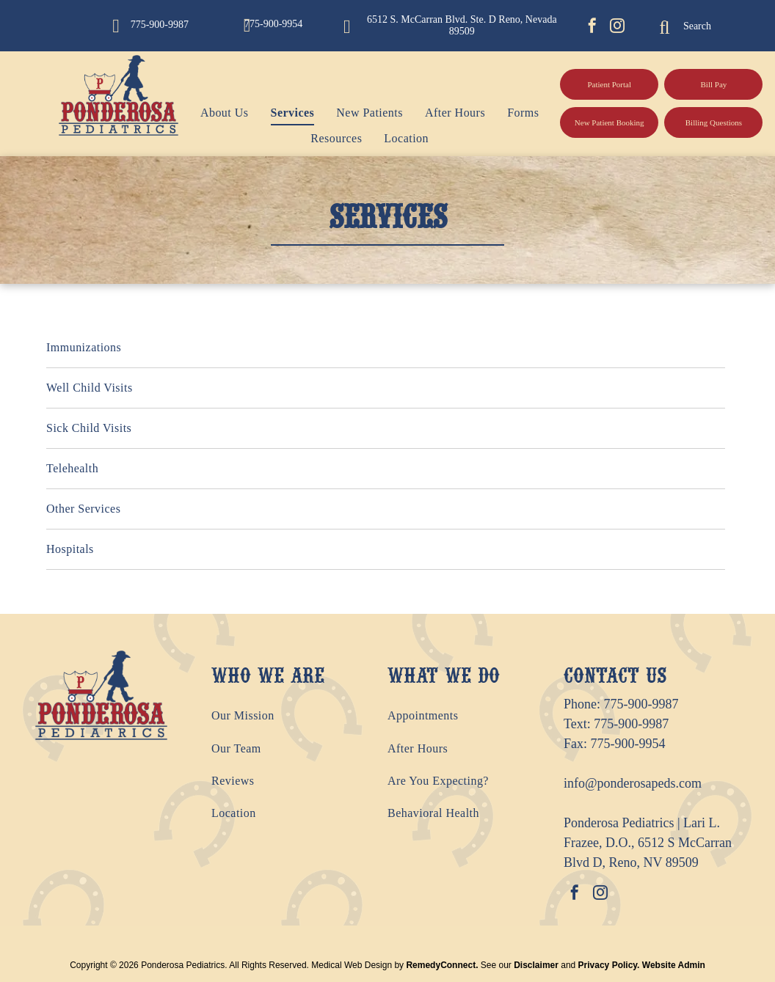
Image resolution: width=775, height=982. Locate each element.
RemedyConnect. (442, 965)
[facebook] (592, 27)
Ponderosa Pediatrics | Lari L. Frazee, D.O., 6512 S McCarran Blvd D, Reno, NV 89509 (648, 843)
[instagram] (617, 27)
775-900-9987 (641, 704)
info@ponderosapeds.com (633, 783)
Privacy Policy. (609, 965)
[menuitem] (213, 112)
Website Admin (673, 965)
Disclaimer (536, 965)
